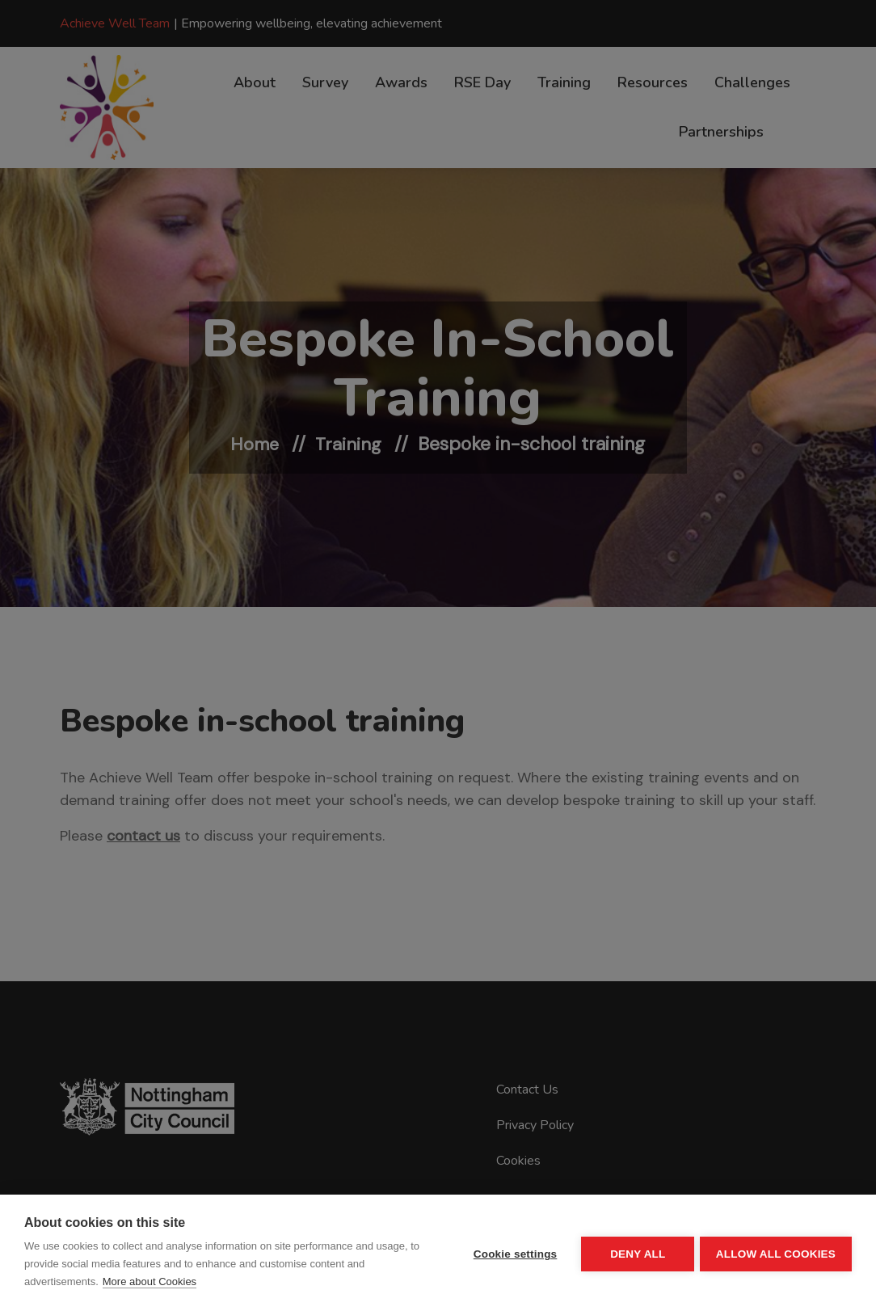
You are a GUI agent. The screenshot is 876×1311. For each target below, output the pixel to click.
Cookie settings (512, 1253)
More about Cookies (149, 1281)
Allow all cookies (776, 1253)
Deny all (635, 1253)
